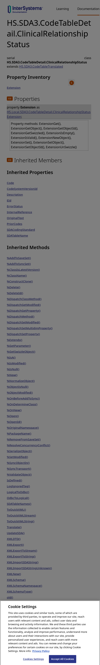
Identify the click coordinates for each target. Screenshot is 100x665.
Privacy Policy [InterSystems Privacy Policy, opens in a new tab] (41, 653)
